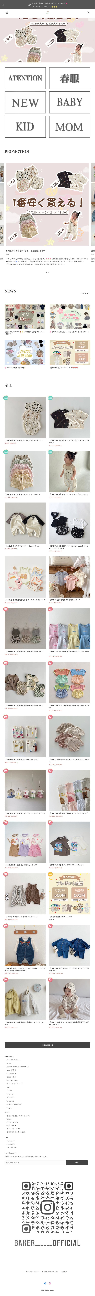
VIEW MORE (47, 1045)
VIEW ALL (86, 293)
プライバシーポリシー (14, 1129)
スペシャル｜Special (15, 1084)
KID (8, 1087)
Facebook (10, 1144)
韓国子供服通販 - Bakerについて (18, 1116)
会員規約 (64, 1271)
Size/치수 (10, 1097)
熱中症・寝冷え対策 (14, 1104)
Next (93, 40)
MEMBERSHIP (12, 1122)
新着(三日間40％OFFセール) (18, 1066)
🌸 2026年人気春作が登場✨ (15, 368)
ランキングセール (13, 1060)
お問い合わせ (11, 1125)
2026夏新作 (11, 1070)
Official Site (11, 1147)
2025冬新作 (11, 1077)
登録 (76, 1162)
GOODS (10, 1101)
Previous (2, 40)
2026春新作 (11, 1073)
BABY (9, 1091)
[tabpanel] (47, 216)
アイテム (10, 1094)
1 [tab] (46, 272)
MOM (9, 1108)
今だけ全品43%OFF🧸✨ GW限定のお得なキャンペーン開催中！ (24, 333)
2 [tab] (48, 272)
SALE (9, 1063)
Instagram (11, 1141)
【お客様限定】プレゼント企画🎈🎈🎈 (64, 368)
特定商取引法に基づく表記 (16, 1132)
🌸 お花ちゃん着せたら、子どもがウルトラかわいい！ (69, 332)
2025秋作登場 (12, 1080)
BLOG (9, 1119)
